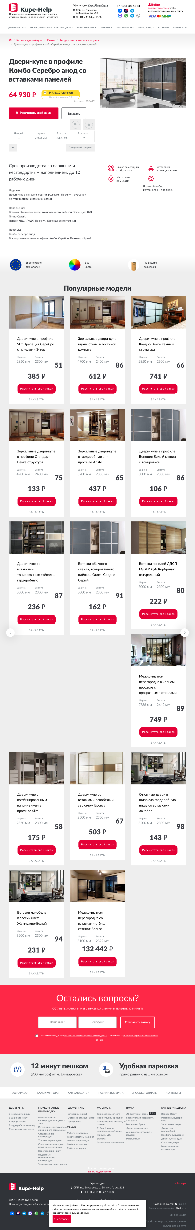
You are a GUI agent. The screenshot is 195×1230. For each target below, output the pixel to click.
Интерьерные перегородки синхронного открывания (52, 1128)
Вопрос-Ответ (169, 1114)
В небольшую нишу (19, 1114)
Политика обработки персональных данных (159, 1221)
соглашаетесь (70, 1209)
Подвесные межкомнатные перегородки (46, 1158)
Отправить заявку (137, 1022)
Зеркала (101, 1139)
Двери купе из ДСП (171, 1139)
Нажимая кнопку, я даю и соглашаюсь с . (96, 1038)
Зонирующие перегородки (52, 1164)
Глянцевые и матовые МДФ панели (111, 1123)
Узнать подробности (99, 1172)
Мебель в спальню (77, 1144)
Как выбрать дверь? (173, 1108)
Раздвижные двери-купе (172, 1119)
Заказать (74, 113)
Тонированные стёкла (108, 1114)
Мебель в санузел (76, 1148)
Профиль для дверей (172, 1135)
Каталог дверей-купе (29, 40)
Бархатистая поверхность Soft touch (140, 1119)
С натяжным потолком (21, 1129)
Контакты (180, 27)
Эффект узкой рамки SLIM (140, 1114)
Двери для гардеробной (168, 1129)
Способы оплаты (144, 1093)
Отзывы (163, 27)
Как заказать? (78, 1093)
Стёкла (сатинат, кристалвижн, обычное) (109, 1129)
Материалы (124, 27)
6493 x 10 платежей (60, 95)
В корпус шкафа (17, 1121)
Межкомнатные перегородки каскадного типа (51, 1120)
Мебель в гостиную (77, 1133)
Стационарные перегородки (46, 1135)
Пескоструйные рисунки (110, 1118)
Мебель (106, 27)
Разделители (133, 1139)
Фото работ (146, 27)
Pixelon (182, 1204)
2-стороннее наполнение (110, 1142)
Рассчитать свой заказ (35, 112)
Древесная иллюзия (137, 1128)
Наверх (179, 1183)
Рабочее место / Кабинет (80, 1137)
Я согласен (62, 1219)
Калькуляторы (48, 1093)
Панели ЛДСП (104, 1135)
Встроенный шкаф (77, 1114)
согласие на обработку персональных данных (85, 1036)
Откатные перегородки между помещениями (50, 1145)
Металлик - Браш (135, 1124)
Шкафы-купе (86, 27)
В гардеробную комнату (22, 1125)
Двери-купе (16, 27)
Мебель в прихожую (78, 1140)
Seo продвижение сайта (161, 1208)
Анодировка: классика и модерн (79, 40)
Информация (178, 1215)
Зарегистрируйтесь (158, 8)
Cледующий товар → (80, 147)
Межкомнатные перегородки (50, 27)
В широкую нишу (18, 1118)
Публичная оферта (174, 1226)
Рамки (51, 40)
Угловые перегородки (50, 1140)
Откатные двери (170, 1142)
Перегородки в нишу (49, 1151)
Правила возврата (110, 1093)
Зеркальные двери (171, 1124)
